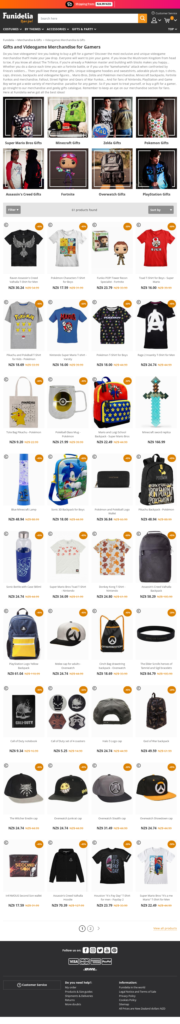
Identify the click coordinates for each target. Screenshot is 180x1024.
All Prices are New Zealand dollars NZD (142, 993)
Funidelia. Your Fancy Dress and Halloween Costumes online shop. (18, 18)
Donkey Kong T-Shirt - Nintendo (112, 573)
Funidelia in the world (132, 971)
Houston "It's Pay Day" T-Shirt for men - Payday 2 (112, 882)
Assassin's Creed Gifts (23, 178)
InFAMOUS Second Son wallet (24, 880)
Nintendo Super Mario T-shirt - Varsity (68, 341)
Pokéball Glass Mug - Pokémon (67, 418)
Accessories (56, 29)
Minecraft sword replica (156, 416)
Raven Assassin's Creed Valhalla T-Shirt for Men (24, 264)
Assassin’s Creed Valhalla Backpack (156, 573)
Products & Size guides (78, 976)
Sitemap (124, 988)
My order (70, 971)
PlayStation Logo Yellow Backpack (23, 650)
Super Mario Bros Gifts (23, 127)
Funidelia (8, 40)
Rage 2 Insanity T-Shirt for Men (156, 339)
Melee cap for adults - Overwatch (68, 650)
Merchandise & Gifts (29, 40)
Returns (70, 984)
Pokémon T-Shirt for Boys (112, 339)
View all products (165, 913)
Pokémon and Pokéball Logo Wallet (112, 496)
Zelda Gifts (112, 127)
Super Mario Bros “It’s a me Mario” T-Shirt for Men (156, 882)
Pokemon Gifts (156, 127)
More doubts (73, 988)
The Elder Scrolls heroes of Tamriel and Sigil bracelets (156, 650)
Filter (12, 194)
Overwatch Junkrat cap (68, 802)
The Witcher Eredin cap (24, 802)
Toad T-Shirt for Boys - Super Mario (156, 264)
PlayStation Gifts (156, 178)
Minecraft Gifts (68, 127)
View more (14, 76)
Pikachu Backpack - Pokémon (156, 494)
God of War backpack (156, 725)
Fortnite (67, 178)
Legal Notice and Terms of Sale (137, 976)
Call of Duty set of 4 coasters (68, 725)
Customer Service (32, 969)
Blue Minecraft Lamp (23, 494)
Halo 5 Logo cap (112, 725)
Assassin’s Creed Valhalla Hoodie (68, 882)
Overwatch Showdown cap (156, 802)
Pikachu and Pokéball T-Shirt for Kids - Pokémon (24, 341)
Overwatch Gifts (112, 178)
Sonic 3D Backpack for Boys (67, 494)
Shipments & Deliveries (79, 980)
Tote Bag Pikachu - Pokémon (23, 416)
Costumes (11, 29)
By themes (33, 29)
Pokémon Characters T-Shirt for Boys (68, 264)
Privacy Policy (127, 980)
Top (171, 29)
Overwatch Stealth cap (112, 802)
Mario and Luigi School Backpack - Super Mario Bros (112, 418)
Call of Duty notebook (23, 725)
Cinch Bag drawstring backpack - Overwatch (112, 650)
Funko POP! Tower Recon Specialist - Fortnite (112, 264)
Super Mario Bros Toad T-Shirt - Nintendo (68, 573)
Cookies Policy (127, 984)
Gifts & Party (82, 29)
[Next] (98, 912)
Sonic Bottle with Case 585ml (23, 571)
